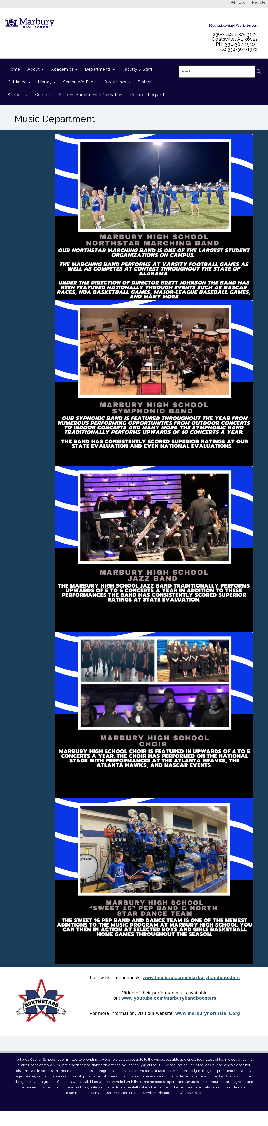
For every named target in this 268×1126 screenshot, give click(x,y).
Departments (100, 69)
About (35, 69)
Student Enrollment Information (90, 94)
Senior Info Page (79, 82)
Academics (64, 69)
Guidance (19, 82)
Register (259, 2)
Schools (17, 94)
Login (240, 2)
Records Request (147, 94)
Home (14, 69)
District (145, 82)
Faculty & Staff (137, 69)
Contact (43, 94)
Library (46, 82)
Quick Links (117, 82)
